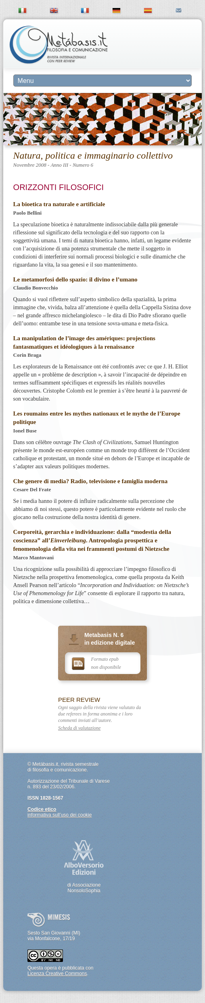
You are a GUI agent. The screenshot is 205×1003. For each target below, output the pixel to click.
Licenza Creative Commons (57, 973)
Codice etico (41, 809)
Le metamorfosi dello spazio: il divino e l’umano (75, 279)
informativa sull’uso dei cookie (59, 815)
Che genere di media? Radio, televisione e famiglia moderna (90, 481)
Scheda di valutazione (79, 728)
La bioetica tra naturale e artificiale (59, 204)
